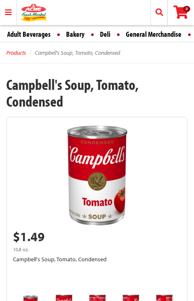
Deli (105, 34)
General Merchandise (153, 34)
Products (16, 52)
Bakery (75, 34)
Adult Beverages (29, 34)
